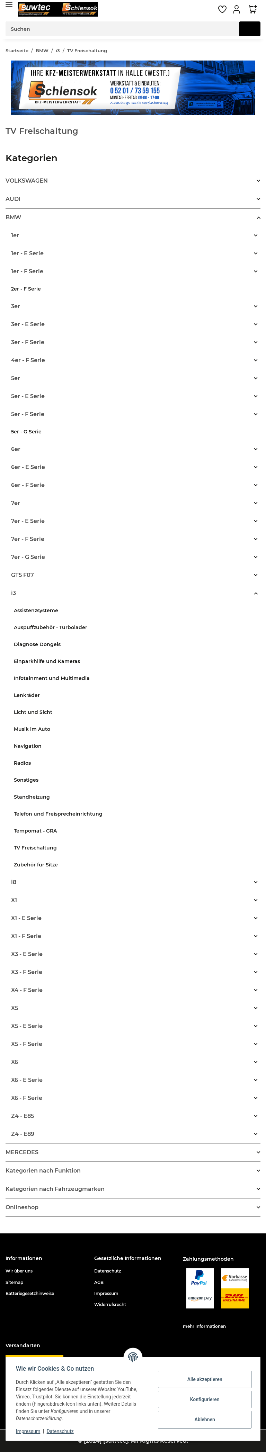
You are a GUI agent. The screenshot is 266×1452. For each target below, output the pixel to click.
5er (15, 378)
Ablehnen (203, 1419)
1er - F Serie (27, 271)
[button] (237, 9)
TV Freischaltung (35, 848)
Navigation (28, 746)
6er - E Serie (28, 467)
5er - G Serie (26, 432)
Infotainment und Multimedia (52, 678)
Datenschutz (107, 1271)
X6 (14, 1062)
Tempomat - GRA (35, 831)
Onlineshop (22, 1207)
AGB (99, 1282)
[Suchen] (122, 28)
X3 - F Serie (26, 972)
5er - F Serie (27, 414)
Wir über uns (19, 1271)
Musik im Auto (32, 729)
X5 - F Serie (26, 1044)
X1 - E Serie (26, 918)
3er (15, 306)
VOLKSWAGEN (27, 180)
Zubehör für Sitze (36, 865)
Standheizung (32, 797)
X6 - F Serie (26, 1098)
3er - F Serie (27, 342)
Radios (22, 763)
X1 (14, 900)
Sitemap (14, 1282)
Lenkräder (27, 695)
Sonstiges (26, 780)
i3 (13, 593)
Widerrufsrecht (110, 1304)
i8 (13, 882)
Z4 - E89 (22, 1134)
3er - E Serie (28, 324)
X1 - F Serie (26, 936)
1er (15, 235)
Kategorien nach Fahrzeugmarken (55, 1189)
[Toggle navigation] (9, 4)
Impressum (106, 1293)
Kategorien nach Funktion (43, 1170)
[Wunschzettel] (222, 9)
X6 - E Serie (27, 1080)
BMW (13, 217)
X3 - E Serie (27, 954)
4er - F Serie (28, 360)
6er (15, 449)
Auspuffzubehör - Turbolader (50, 627)
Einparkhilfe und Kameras (47, 661)
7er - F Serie (27, 539)
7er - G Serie (28, 557)
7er (15, 503)
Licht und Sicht (33, 712)
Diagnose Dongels (37, 644)
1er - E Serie (27, 253)
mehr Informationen (204, 1326)
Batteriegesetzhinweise (30, 1293)
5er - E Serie (28, 396)
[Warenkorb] (252, 9)
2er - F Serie (26, 289)
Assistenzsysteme (36, 610)
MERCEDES (22, 1152)
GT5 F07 (22, 575)
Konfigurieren (203, 1399)
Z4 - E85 (22, 1116)
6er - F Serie (28, 485)
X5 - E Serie (27, 1026)
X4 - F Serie (27, 990)
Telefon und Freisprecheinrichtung (58, 814)
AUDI (13, 199)
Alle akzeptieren (203, 1379)
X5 (14, 1008)
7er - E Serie (28, 521)
